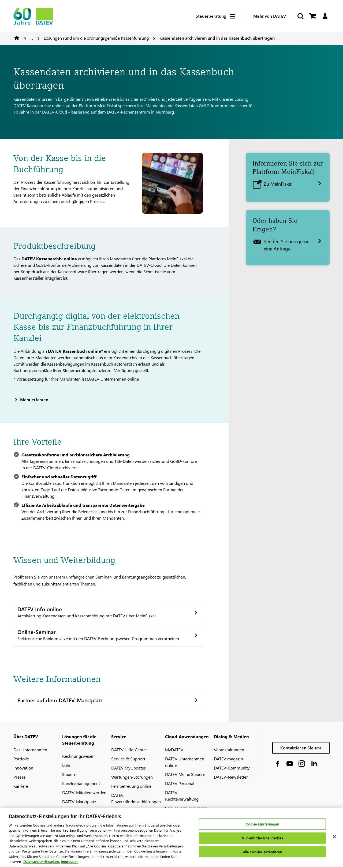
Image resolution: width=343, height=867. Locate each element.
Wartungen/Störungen (132, 777)
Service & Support (128, 758)
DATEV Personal (179, 783)
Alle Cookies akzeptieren (262, 853)
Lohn (67, 765)
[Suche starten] (300, 16)
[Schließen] (334, 838)
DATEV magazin (228, 758)
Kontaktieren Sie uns (301, 747)
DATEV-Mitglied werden (84, 792)
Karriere (20, 786)
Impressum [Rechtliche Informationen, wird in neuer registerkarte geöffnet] (69, 863)
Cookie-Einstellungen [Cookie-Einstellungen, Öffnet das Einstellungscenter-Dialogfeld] (262, 825)
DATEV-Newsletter (231, 777)
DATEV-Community (232, 768)
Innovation (23, 768)
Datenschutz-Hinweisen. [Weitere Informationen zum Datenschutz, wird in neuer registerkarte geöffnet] (41, 863)
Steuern (69, 774)
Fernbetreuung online (131, 786)
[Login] (325, 16)
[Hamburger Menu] (236, 16)
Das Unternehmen (30, 749)
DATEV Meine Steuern (185, 774)
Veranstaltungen (229, 749)
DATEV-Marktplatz (79, 801)
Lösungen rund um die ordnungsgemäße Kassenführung (96, 38)
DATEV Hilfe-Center (129, 749)
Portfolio (21, 758)
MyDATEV (174, 749)
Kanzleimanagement (81, 783)
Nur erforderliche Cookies (262, 839)
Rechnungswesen (78, 756)
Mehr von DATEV (269, 16)
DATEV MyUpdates (128, 768)
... (32, 38)
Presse (19, 777)
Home (16, 38)
